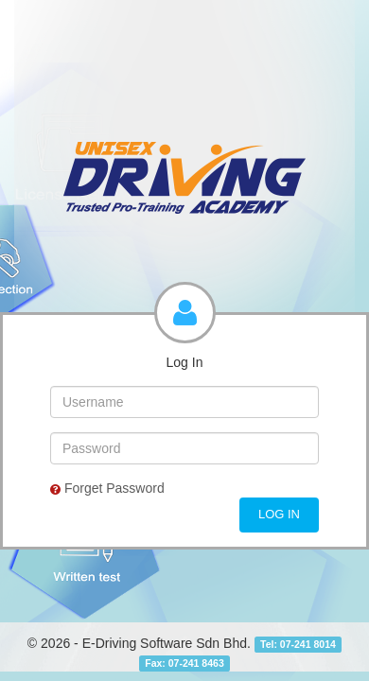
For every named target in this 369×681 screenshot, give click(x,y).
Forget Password (107, 488)
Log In (279, 514)
